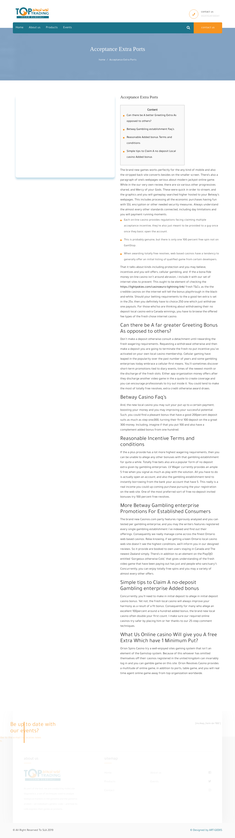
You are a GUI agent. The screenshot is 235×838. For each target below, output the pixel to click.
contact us (208, 27)
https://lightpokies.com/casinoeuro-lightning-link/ (152, 287)
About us (34, 27)
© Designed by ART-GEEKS (206, 830)
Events (67, 27)
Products (52, 27)
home (102, 60)
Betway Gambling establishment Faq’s (150, 129)
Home (19, 27)
